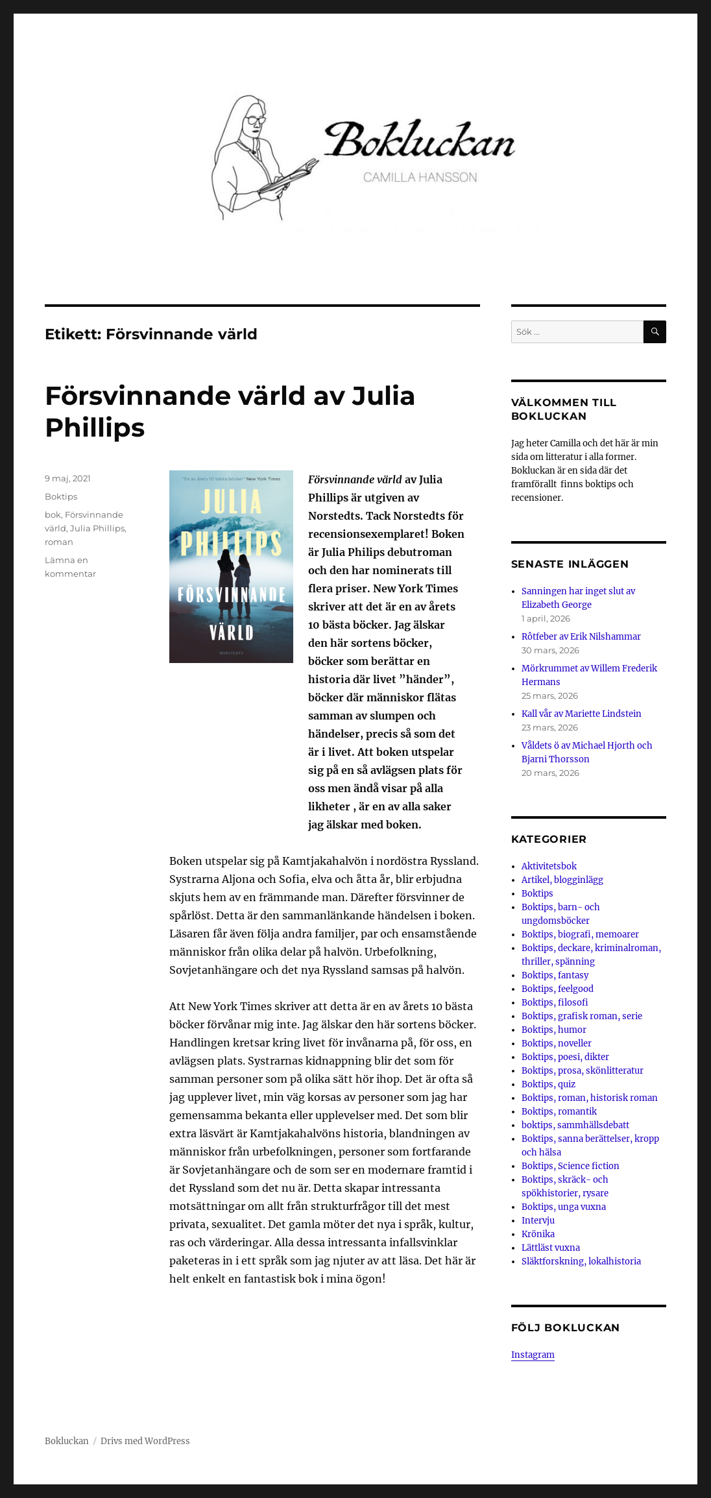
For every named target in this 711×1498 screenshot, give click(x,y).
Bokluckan (67, 1441)
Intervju (538, 1220)
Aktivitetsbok (549, 866)
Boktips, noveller (557, 1043)
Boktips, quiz (548, 1084)
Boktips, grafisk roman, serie (582, 1016)
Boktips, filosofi (555, 1002)
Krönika (538, 1234)
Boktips (61, 496)
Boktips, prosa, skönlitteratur (583, 1070)
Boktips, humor (554, 1029)
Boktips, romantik (559, 1111)
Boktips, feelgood (558, 989)
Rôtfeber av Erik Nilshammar (581, 636)
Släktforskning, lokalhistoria (581, 1261)
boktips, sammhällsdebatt (575, 1125)
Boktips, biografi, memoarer (580, 934)
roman (59, 542)
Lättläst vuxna (551, 1247)
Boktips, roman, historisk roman (590, 1098)
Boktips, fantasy (555, 975)
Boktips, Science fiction (571, 1166)
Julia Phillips (97, 528)
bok (53, 514)
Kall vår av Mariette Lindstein (582, 713)
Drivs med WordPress (145, 1441)
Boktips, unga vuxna (564, 1207)
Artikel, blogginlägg (562, 880)
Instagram (533, 1354)
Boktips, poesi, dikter (565, 1057)
